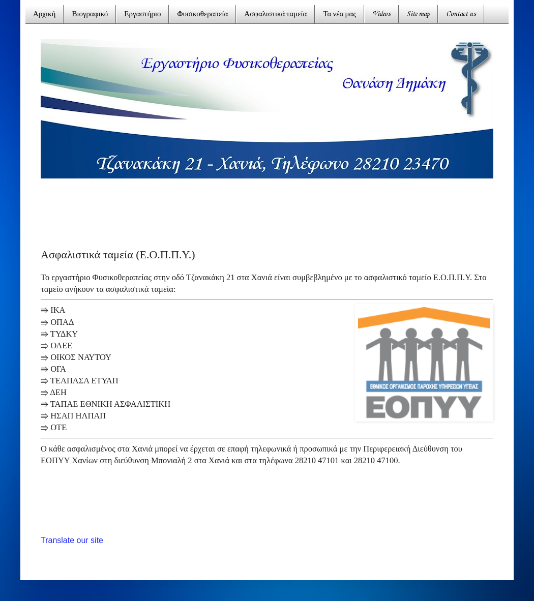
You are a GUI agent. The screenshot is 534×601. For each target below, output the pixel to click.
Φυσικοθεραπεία (202, 14)
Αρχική (44, 14)
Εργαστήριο (142, 14)
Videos (381, 14)
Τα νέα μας (339, 14)
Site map (418, 14)
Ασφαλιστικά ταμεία (275, 14)
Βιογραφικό (90, 14)
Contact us (461, 14)
